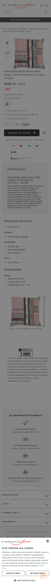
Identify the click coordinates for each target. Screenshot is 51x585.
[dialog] (25, 561)
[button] (25, 580)
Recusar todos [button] (37, 573)
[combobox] (47, 541)
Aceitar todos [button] (13, 573)
